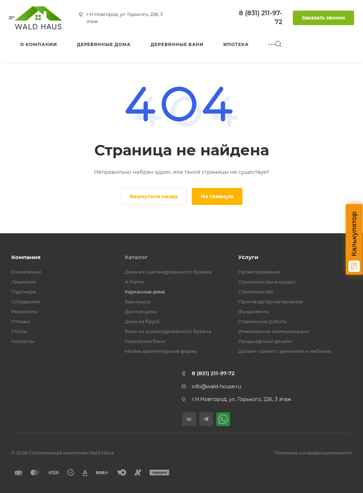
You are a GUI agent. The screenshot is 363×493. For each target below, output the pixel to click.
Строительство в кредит (266, 282)
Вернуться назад (154, 196)
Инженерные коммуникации (273, 331)
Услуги (248, 257)
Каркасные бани (145, 341)
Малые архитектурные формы (161, 351)
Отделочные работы (262, 321)
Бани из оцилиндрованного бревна (168, 331)
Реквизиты (24, 311)
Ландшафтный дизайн (265, 341)
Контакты (22, 341)
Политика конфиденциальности (313, 452)
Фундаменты (253, 311)
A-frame (134, 282)
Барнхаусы (138, 301)
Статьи (19, 331)
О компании (26, 272)
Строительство (255, 291)
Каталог (136, 257)
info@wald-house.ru (216, 386)
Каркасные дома (145, 291)
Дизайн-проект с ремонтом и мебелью (284, 351)
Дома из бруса (142, 321)
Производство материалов (270, 301)
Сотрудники (25, 301)
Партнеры (23, 291)
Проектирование (259, 272)
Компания (25, 257)
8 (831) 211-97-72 (213, 373)
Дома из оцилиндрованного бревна (168, 272)
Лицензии (23, 282)
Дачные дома (141, 311)
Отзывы (20, 321)
